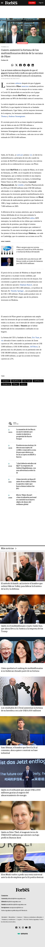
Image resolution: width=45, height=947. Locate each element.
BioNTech (16, 381)
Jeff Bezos (34, 347)
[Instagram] (23, 927)
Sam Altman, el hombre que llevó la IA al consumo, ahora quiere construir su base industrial (19, 750)
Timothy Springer (17, 291)
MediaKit (4, 917)
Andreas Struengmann (17, 116)
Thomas (4, 116)
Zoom (23, 384)
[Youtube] (26, 927)
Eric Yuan (27, 381)
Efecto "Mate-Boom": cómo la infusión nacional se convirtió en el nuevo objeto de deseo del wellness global (26, 499)
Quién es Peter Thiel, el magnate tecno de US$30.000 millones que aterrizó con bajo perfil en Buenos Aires (20, 835)
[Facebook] (16, 927)
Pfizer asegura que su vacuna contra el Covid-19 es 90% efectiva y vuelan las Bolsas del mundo (29, 250)
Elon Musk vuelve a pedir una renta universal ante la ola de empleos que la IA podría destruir (22, 876)
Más (25, 423)
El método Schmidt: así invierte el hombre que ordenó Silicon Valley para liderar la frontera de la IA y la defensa (22, 586)
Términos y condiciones (8, 919)
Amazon (6, 381)
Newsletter (12, 917)
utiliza (32, 218)
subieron (18, 83)
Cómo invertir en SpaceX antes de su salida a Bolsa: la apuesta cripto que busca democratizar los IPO (26, 484)
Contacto (19, 917)
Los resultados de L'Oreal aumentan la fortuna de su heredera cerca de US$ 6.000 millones (22, 709)
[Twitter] (20, 927)
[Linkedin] (30, 927)
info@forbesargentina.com (13, 901)
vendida (21, 185)
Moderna (6, 384)
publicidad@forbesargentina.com (16, 898)
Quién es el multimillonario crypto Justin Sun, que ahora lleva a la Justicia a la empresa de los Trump (22, 628)
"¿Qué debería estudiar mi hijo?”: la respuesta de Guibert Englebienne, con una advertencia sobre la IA (26, 468)
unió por (20, 155)
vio (2, 341)
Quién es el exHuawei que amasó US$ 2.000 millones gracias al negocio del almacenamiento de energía (21, 792)
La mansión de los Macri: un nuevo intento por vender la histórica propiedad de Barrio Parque (25, 434)
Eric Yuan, (36, 337)
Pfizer (15, 384)
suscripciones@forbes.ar (16, 907)
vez (31, 155)
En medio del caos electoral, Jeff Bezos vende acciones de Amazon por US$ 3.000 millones (29, 261)
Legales (19, 919)
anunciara (25, 86)
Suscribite (32, 3)
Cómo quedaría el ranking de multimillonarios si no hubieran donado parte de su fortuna (22, 669)
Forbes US (4, 60)
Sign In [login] (41, 3)
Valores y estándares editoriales (33, 917)
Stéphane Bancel (26, 285)
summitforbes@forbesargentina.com (16, 904)
